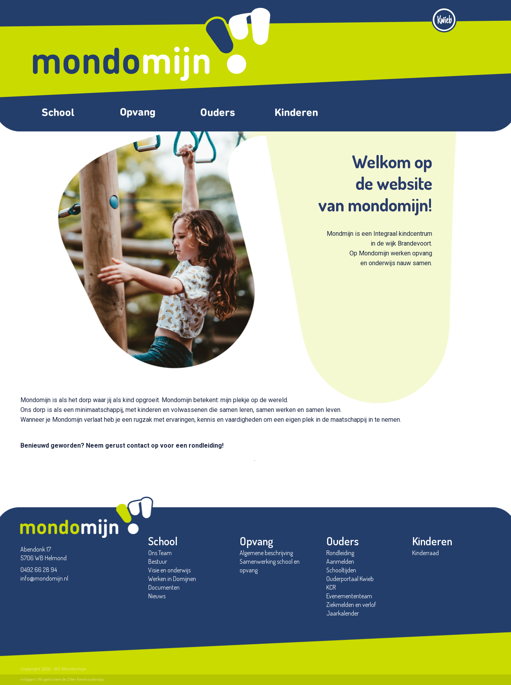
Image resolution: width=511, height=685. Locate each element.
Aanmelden (340, 561)
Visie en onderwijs (169, 570)
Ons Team (160, 553)
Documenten (164, 587)
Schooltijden (341, 570)
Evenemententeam (349, 596)
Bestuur (157, 561)
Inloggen (27, 679)
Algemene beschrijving (266, 553)
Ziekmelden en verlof (351, 604)
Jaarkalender (342, 613)
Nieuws (157, 596)
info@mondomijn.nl (44, 578)
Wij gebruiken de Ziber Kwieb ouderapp (71, 679)
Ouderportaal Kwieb (350, 579)
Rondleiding (340, 553)
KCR (331, 587)
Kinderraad (425, 553)
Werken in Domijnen (172, 579)
